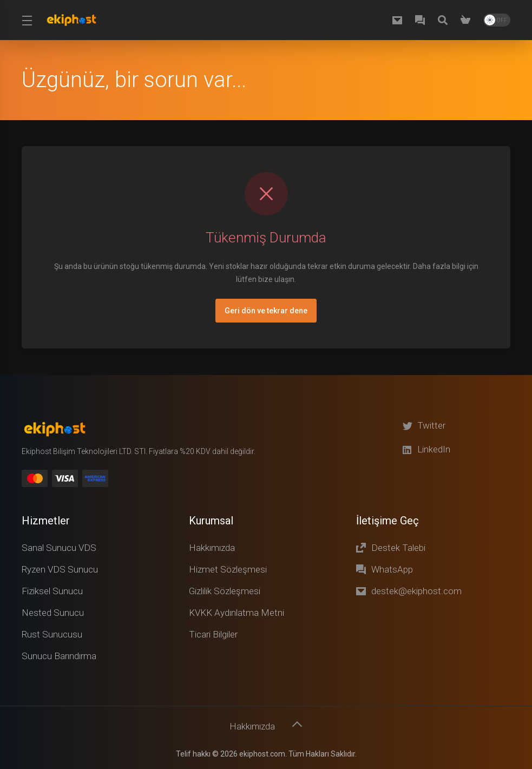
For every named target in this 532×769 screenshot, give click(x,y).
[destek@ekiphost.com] (399, 20)
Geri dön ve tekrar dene (266, 310)
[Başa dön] (297, 724)
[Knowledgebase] (445, 20)
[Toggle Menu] (26, 20)
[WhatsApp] (422, 20)
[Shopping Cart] (467, 20)
